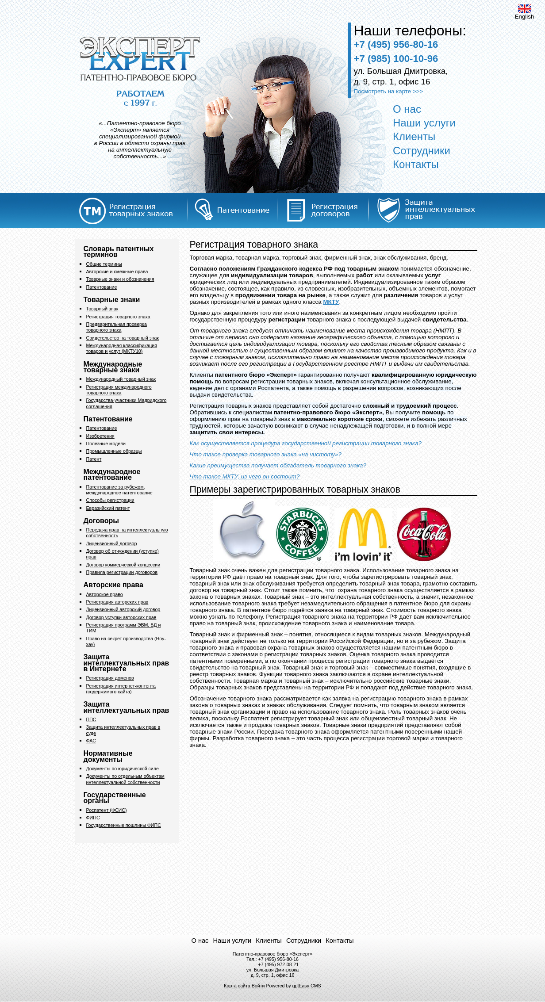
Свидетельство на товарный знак (122, 337)
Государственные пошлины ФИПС (123, 825)
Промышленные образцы (114, 451)
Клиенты (414, 136)
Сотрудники (421, 151)
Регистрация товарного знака (118, 316)
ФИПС (93, 817)
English (524, 12)
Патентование (101, 287)
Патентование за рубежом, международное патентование (119, 489)
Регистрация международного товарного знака (119, 389)
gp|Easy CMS (306, 985)
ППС (91, 719)
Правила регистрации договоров (122, 572)
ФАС (91, 740)
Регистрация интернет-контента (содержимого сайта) (121, 688)
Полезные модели (106, 443)
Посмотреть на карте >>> (388, 91)
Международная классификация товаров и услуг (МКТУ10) (121, 348)
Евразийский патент (108, 508)
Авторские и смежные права (117, 271)
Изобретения (100, 436)
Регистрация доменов (110, 678)
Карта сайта (237, 985)
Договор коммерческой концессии (123, 564)
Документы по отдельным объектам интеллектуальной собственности (125, 778)
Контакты (416, 164)
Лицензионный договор (111, 543)
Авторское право (104, 594)
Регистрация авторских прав (117, 601)
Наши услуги (424, 123)
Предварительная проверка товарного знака (116, 327)
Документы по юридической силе (122, 768)
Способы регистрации (110, 500)
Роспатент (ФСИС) (106, 810)
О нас (407, 109)
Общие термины (104, 264)
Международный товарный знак (121, 379)
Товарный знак (102, 308)
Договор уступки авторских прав (121, 617)
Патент (94, 459)
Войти (258, 985)
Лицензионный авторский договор (123, 609)
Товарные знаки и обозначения (120, 279)
